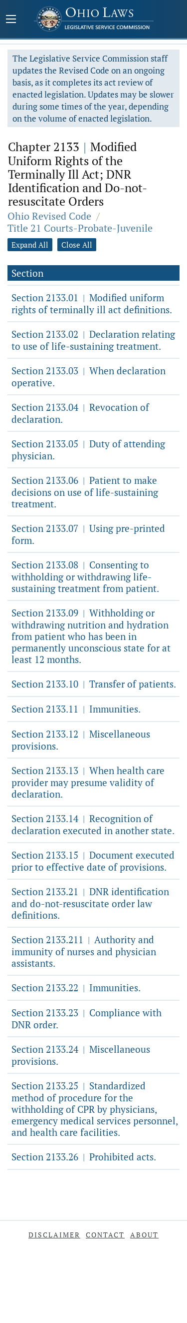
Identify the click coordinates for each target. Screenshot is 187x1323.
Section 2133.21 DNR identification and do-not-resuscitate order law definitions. (90, 903)
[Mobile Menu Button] (11, 20)
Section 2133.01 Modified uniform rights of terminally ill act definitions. (91, 303)
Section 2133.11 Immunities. (76, 709)
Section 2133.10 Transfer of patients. (93, 684)
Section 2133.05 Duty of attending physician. (88, 449)
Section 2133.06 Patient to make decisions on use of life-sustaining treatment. (84, 492)
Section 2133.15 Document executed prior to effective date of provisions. (93, 861)
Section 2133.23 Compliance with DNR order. (86, 1018)
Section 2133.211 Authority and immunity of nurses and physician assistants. (83, 951)
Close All (76, 245)
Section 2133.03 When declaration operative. (88, 376)
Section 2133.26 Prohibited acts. (83, 1156)
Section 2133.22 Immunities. (76, 987)
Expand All (29, 245)
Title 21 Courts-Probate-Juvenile (80, 228)
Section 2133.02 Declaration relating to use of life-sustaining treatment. (93, 340)
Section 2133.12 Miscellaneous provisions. (80, 740)
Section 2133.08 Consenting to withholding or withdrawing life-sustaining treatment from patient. (85, 576)
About (144, 1234)
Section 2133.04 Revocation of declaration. (80, 413)
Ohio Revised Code (49, 216)
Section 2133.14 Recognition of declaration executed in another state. (93, 824)
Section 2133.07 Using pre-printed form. (88, 534)
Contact (105, 1234)
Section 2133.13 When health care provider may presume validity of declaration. (88, 782)
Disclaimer (54, 1234)
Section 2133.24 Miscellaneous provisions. (80, 1055)
